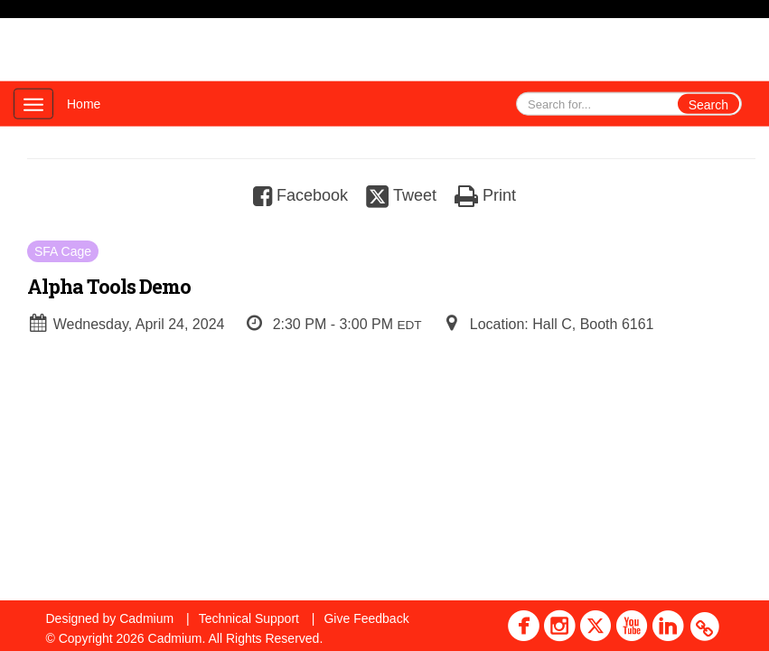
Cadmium (146, 618)
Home (83, 104)
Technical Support (249, 618)
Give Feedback (366, 618)
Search (708, 105)
